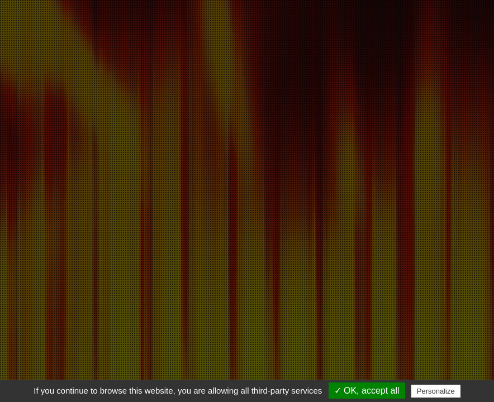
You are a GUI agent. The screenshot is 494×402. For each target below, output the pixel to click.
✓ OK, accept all (367, 390)
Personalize (436, 391)
